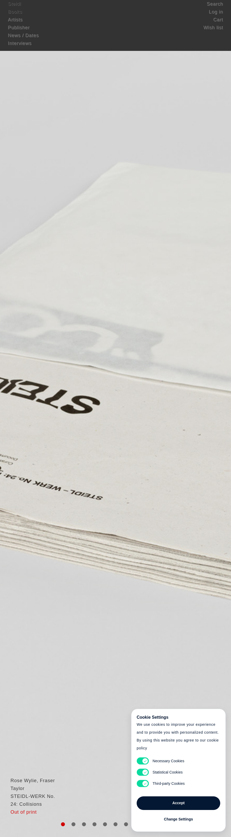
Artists (15, 25)
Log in (216, 17)
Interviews (20, 48)
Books (15, 17)
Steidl (14, 9)
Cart (218, 25)
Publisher (19, 32)
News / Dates (23, 40)
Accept (178, 800)
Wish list (213, 32)
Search (215, 9)
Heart (80, 418)
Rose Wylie (21, 793)
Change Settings (178, 816)
